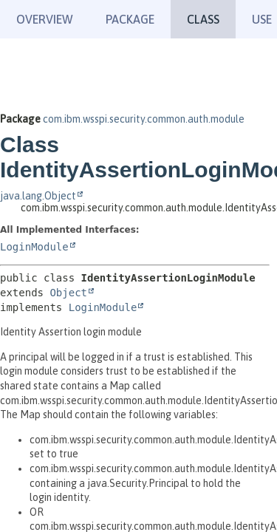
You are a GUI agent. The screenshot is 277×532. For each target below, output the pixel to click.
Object (68, 293)
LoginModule (34, 247)
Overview (44, 19)
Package (130, 19)
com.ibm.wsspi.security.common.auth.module (143, 119)
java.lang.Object (38, 196)
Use (262, 19)
